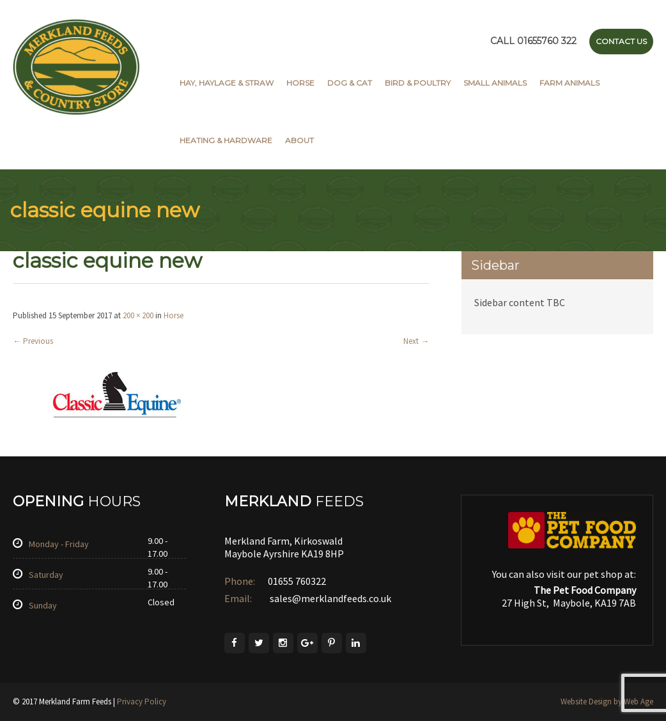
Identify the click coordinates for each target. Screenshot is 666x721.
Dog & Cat (349, 83)
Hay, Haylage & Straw (227, 83)
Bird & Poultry (418, 83)
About (299, 140)
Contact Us (621, 41)
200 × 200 (138, 315)
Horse (300, 83)
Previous (33, 341)
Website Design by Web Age (607, 701)
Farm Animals (569, 83)
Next (416, 341)
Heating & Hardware (226, 140)
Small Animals (495, 83)
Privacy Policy (141, 701)
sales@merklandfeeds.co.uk (329, 598)
